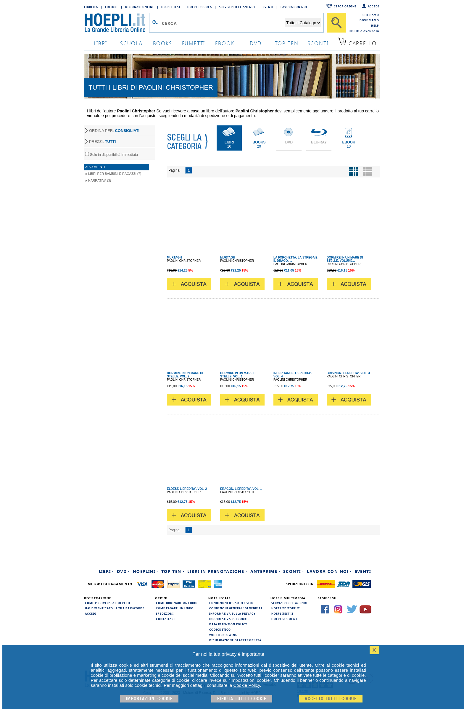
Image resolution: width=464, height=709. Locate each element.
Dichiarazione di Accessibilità (235, 640)
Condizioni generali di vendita (235, 608)
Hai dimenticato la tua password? (114, 608)
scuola (131, 43)
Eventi (268, 7)
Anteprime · (265, 571)
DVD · (123, 571)
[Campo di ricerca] (222, 23)
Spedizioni (165, 613)
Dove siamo (369, 20)
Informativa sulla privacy (232, 613)
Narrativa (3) (99, 180)
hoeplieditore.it (285, 608)
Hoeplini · (145, 571)
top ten (287, 43)
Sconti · (293, 571)
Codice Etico (220, 629)
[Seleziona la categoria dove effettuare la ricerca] (303, 22)
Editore (111, 7)
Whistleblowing (223, 635)
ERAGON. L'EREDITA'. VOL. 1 (241, 488)
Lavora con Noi (294, 7)
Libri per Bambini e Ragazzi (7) (114, 173)
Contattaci (165, 619)
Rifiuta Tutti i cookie (241, 699)
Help (375, 25)
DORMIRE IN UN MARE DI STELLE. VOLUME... (345, 259)
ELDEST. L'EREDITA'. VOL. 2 (187, 488)
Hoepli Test (171, 7)
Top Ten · (173, 571)
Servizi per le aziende (237, 7)
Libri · (106, 571)
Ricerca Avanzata (364, 31)
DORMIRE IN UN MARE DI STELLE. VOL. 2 (185, 375)
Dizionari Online (139, 7)
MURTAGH (174, 257)
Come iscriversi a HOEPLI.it (107, 603)
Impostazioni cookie (149, 699)
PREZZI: (102, 141)
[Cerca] (336, 23)
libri (100, 43)
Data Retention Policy (228, 624)
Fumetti (193, 43)
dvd (256, 43)
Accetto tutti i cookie (331, 699)
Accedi (373, 6)
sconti (317, 43)
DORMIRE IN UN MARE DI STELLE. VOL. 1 (238, 375)
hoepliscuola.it (285, 619)
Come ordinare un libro (177, 603)
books (162, 43)
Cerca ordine (345, 6)
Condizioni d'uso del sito (231, 603)
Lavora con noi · (329, 571)
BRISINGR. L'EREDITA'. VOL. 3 (348, 373)
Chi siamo (370, 15)
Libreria (91, 7)
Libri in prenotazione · (217, 571)
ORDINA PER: (114, 130)
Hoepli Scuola (199, 7)
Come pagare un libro (175, 608)
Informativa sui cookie (229, 619)
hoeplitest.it (282, 613)
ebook (224, 43)
